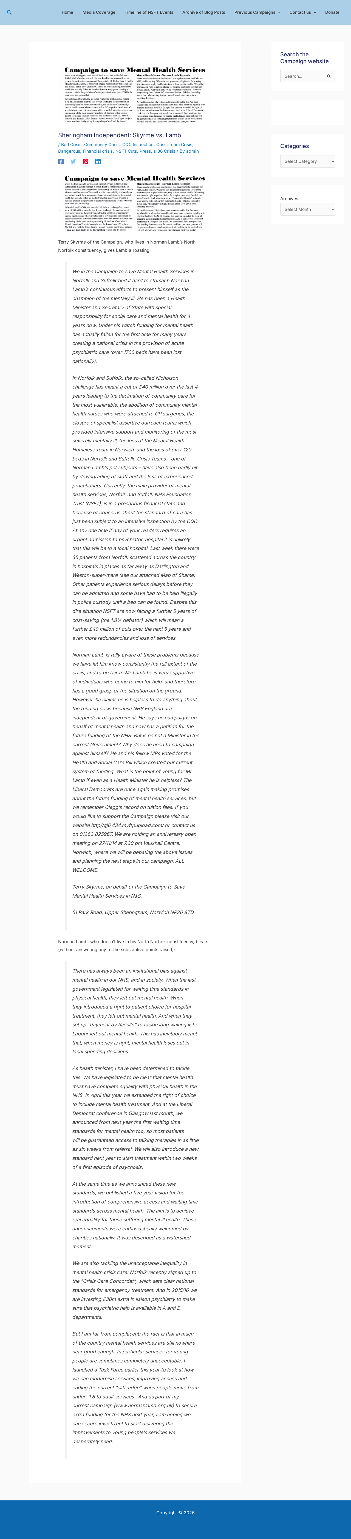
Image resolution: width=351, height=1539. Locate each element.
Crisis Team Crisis (177, 144)
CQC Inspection (140, 144)
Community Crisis (103, 144)
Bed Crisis (71, 144)
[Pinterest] (85, 161)
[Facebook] (61, 161)
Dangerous (69, 151)
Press (146, 151)
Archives (289, 199)
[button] (9, 12)
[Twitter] (73, 161)
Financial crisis (98, 151)
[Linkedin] (98, 161)
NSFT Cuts (127, 151)
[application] (280, 12)
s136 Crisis (166, 151)
